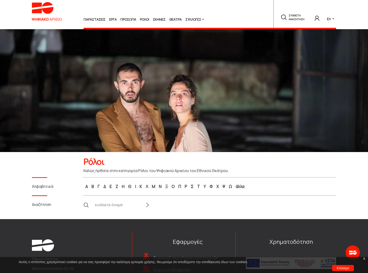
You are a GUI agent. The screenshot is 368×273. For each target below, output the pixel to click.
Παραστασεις (94, 19)
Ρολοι (144, 19)
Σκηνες (159, 19)
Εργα (113, 19)
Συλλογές (193, 19)
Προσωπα (128, 19)
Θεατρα (175, 19)
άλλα (240, 186)
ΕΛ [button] (329, 19)
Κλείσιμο (343, 268)
